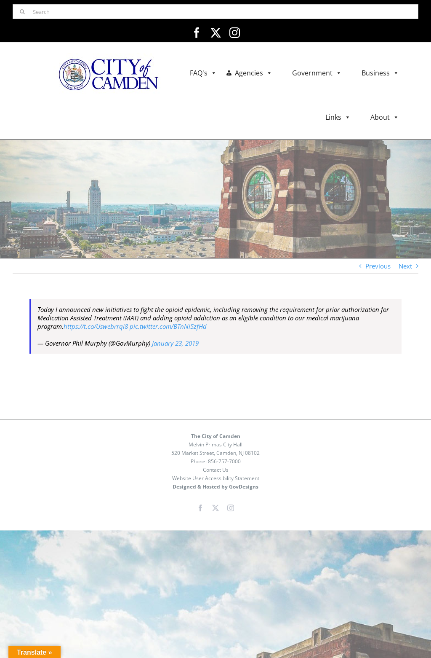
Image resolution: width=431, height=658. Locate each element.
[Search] (215, 11)
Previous (378, 266)
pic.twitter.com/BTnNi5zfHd (168, 326)
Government (317, 73)
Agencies (253, 73)
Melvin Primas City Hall (215, 444)
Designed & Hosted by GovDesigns (215, 486)
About (384, 117)
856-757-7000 (224, 461)
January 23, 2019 (175, 343)
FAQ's (203, 73)
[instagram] (234, 32)
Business (380, 73)
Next (405, 266)
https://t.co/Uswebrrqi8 (96, 326)
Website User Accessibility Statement (215, 478)
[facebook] (197, 32)
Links (338, 117)
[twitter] (215, 32)
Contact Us (216, 469)
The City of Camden (215, 436)
